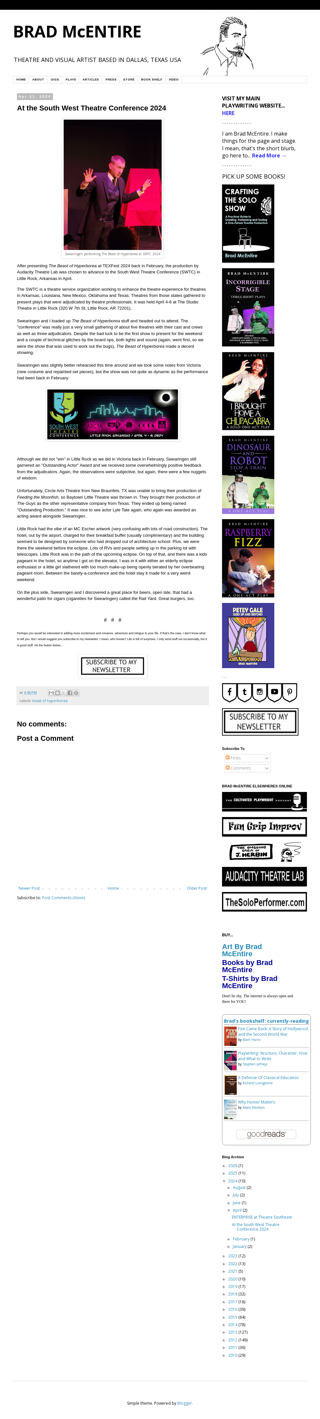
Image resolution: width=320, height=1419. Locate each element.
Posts (233, 758)
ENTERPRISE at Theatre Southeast (262, 1217)
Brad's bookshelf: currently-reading (266, 1021)
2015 (233, 1317)
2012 (233, 1340)
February (241, 1239)
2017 (233, 1302)
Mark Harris (252, 1039)
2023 (233, 1256)
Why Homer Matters (256, 1102)
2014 (233, 1324)
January (240, 1246)
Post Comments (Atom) (63, 897)
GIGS (55, 79)
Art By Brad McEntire (242, 950)
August (240, 1187)
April (238, 1210)
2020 (233, 1279)
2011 (233, 1347)
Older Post (197, 888)
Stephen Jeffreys (255, 1064)
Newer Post (29, 888)
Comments (238, 768)
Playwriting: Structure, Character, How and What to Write (272, 1055)
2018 (233, 1294)
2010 (233, 1355)
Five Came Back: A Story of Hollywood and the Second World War (273, 1031)
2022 (233, 1263)
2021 (233, 1271)
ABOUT (38, 79)
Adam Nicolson (254, 1107)
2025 (233, 1173)
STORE (129, 79)
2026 (233, 1165)
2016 (233, 1309)
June (237, 1203)
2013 (233, 1332)
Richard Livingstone (258, 1083)
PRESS (111, 79)
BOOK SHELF (151, 79)
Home (113, 888)
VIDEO (174, 79)
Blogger (184, 1403)
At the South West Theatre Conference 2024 (256, 1227)
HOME (21, 79)
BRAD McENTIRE (77, 31)
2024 (233, 1181)
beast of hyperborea (50, 700)
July (236, 1195)
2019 (233, 1286)
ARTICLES (91, 79)
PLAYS (71, 79)
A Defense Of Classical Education (268, 1077)
